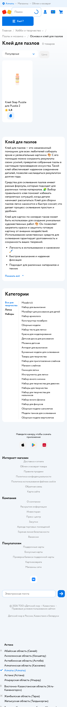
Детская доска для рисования (38, 338)
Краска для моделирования (36, 334)
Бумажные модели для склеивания (40, 352)
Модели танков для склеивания (39, 413)
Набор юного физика (33, 399)
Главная (6, 30)
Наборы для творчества (35, 388)
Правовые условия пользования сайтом (33, 608)
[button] (18, 21)
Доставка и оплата (34, 461)
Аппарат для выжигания (34, 347)
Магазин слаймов (31, 365)
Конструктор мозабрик (34, 320)
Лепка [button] (8, 309)
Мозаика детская (31, 343)
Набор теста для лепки (34, 329)
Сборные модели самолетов (37, 408)
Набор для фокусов (32, 404)
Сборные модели (31, 325)
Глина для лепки (30, 370)
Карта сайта (33, 491)
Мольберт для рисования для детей (41, 311)
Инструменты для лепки (35, 374)
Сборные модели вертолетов (38, 417)
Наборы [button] (9, 314)
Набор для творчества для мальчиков (36, 394)
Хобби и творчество (28, 30)
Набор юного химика (33, 379)
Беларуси (53, 615)
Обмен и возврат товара (33, 466)
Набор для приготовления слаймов (41, 361)
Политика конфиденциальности (33, 476)
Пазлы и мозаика (12, 36)
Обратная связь (33, 486)
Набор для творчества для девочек (40, 383)
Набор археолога (31, 316)
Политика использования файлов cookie (33, 481)
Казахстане (40, 615)
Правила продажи (33, 471)
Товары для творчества (34, 356)
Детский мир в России (20, 615)
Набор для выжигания (33, 307)
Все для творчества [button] (11, 304)
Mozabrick (27, 302)
